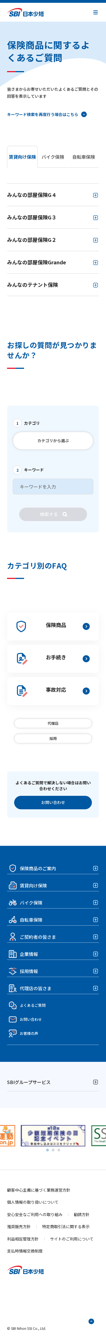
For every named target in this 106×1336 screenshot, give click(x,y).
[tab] (47, 1150)
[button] (95, 12)
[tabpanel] (53, 240)
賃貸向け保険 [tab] (22, 156)
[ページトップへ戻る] (91, 1321)
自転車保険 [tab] (83, 156)
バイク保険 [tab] (53, 156)
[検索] (53, 514)
